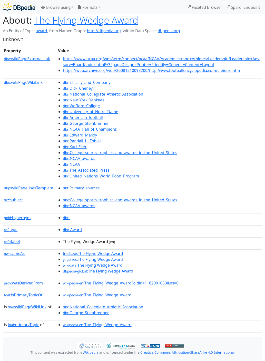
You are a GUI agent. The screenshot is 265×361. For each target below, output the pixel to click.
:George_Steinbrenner (86, 123)
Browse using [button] (56, 7)
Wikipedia (90, 352)
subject (13, 200)
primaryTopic (23, 324)
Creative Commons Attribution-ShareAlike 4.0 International (187, 352)
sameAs (14, 253)
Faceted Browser (204, 7)
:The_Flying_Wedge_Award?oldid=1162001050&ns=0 (120, 283)
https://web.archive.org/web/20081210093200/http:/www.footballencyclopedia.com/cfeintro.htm (151, 70)
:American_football (83, 117)
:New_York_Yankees (83, 100)
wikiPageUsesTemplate (28, 188)
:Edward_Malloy (80, 135)
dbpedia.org (169, 30)
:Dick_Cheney (78, 88)
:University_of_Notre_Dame (90, 111)
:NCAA (71, 164)
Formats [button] (88, 7)
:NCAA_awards (79, 158)
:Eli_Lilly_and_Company (86, 82)
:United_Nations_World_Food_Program (101, 176)
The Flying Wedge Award (86, 20)
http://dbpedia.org (104, 30)
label (12, 241)
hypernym (17, 217)
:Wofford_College (81, 105)
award (41, 30)
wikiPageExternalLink (27, 58)
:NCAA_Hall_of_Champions (90, 129)
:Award (72, 229)
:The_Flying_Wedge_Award (97, 295)
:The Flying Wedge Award (93, 253)
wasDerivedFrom (23, 283)
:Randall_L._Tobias (82, 141)
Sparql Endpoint (243, 7)
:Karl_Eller (75, 146)
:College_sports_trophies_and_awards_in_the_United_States (120, 152)
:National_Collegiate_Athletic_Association (103, 94)
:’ (66, 217)
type (11, 229)
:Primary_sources (81, 188)
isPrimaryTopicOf (23, 295)
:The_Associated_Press (86, 170)
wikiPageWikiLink (23, 82)
